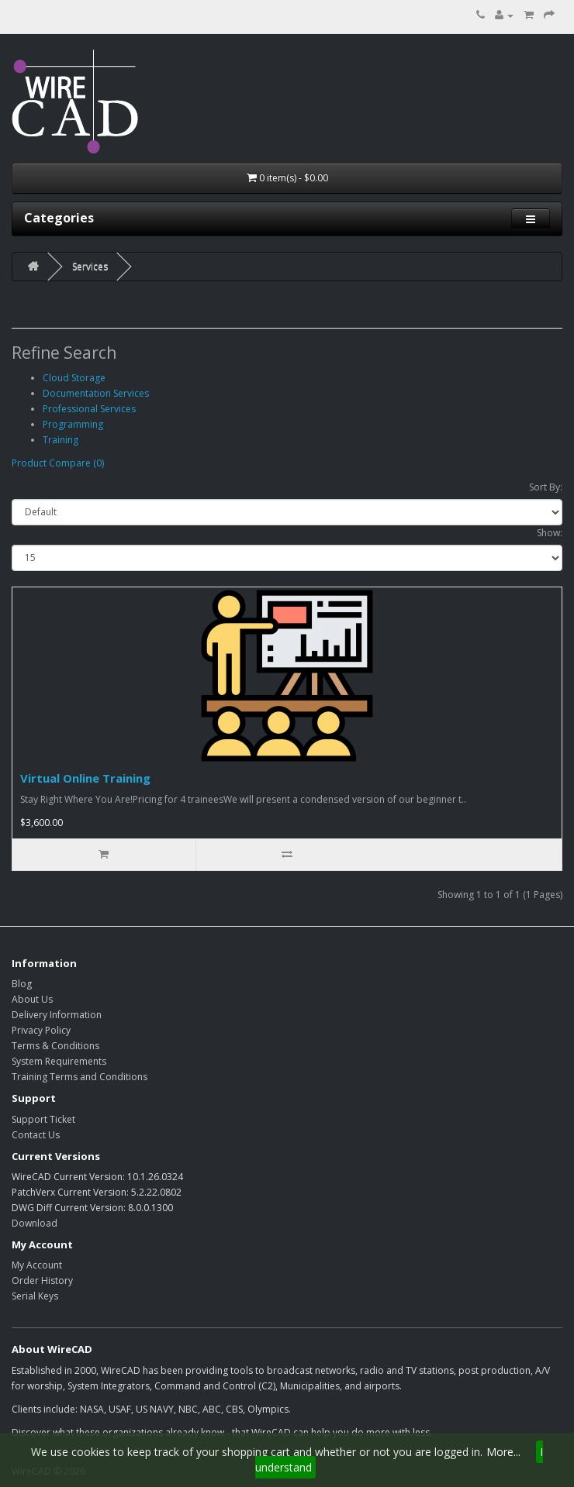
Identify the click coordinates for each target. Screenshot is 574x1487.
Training (60, 439)
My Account (37, 1265)
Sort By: (545, 487)
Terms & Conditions (55, 1045)
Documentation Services (96, 393)
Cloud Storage (74, 377)
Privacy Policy (41, 1030)
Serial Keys (35, 1296)
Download (34, 1223)
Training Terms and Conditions (79, 1076)
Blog (22, 983)
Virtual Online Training (85, 778)
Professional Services (89, 408)
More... (503, 1451)
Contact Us (36, 1134)
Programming (73, 424)
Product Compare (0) (58, 463)
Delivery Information (57, 1014)
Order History (42, 1280)
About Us (32, 999)
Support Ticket (43, 1119)
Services (90, 266)
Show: (549, 532)
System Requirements (59, 1061)
